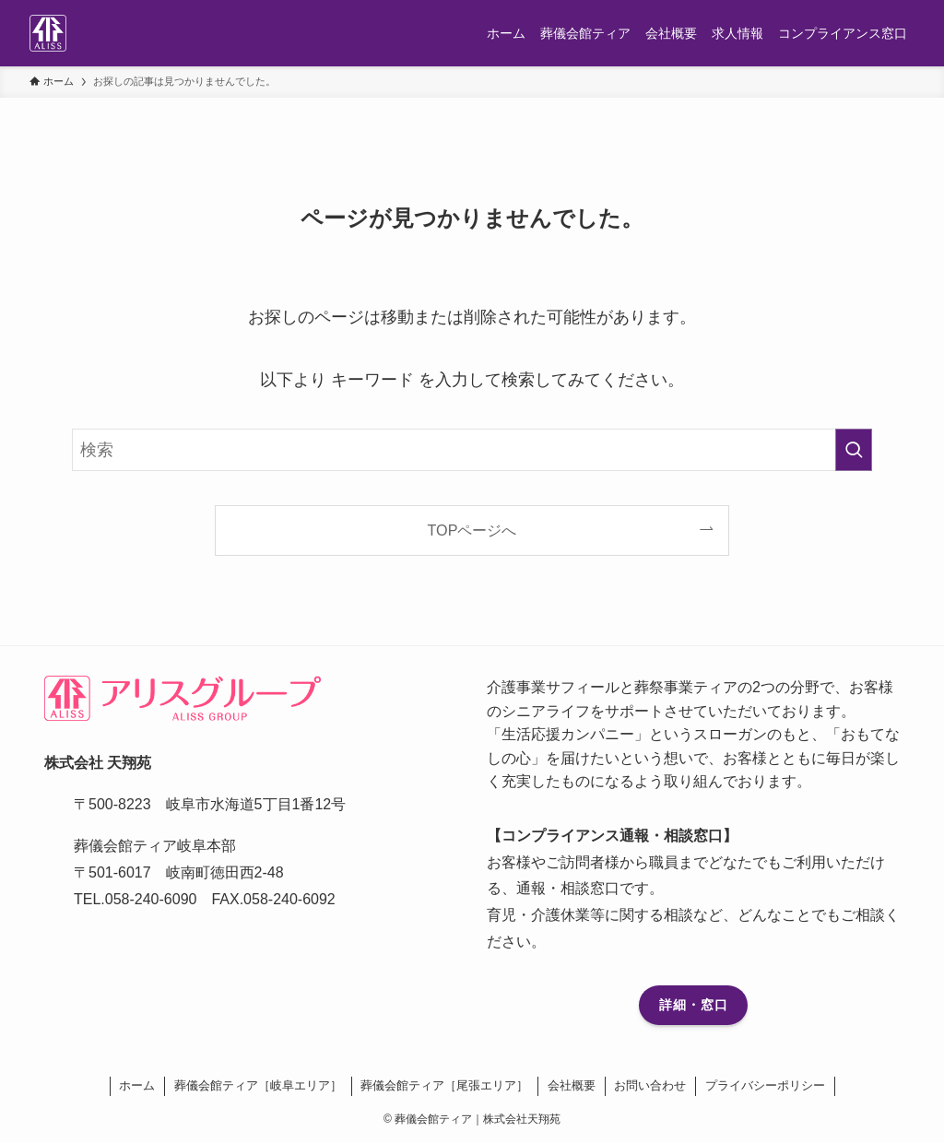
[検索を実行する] (853, 450)
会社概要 (572, 1085)
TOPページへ (472, 530)
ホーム (137, 1085)
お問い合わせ (650, 1085)
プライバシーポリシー (765, 1085)
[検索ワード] (472, 450)
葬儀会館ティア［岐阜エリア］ (258, 1085)
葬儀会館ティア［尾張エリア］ (444, 1085)
